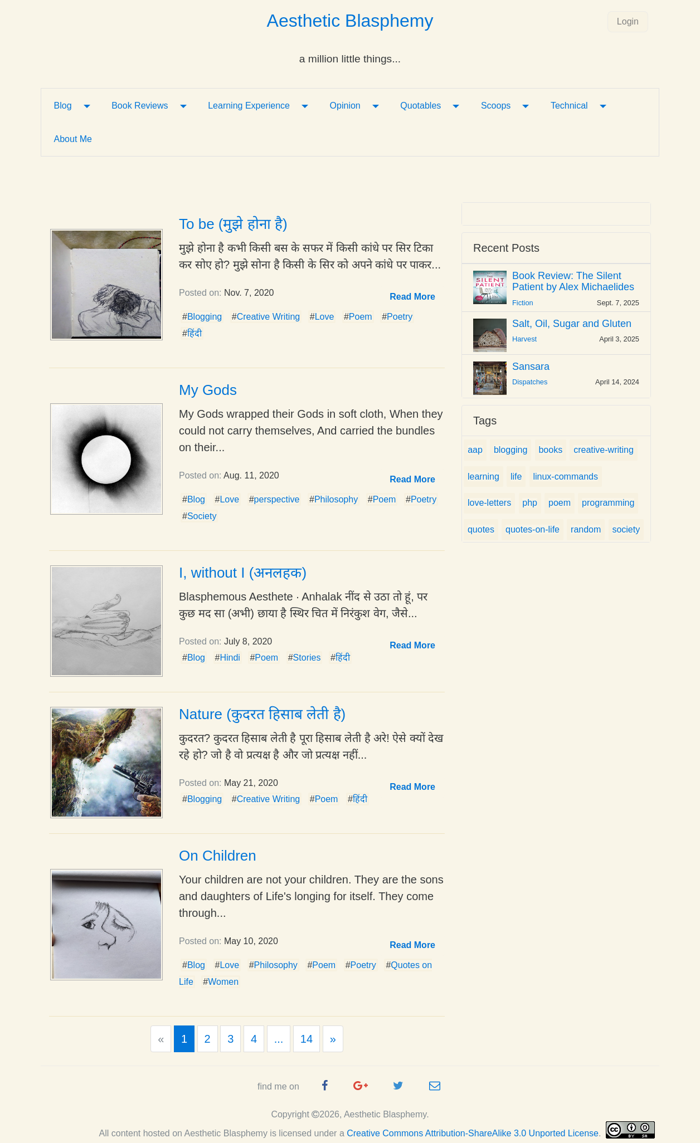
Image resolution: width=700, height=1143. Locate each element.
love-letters (489, 502)
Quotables (420, 105)
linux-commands (565, 476)
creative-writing (603, 450)
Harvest (524, 339)
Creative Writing (268, 316)
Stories (307, 657)
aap (475, 450)
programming (608, 502)
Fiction (522, 303)
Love (324, 316)
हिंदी (194, 333)
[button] (412, 296)
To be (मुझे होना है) (233, 224)
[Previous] (160, 1038)
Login (628, 21)
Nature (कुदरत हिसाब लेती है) (262, 714)
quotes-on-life (532, 529)
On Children (217, 855)
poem (559, 502)
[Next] (333, 1038)
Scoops (496, 105)
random (586, 529)
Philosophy (336, 499)
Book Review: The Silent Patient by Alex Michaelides (573, 281)
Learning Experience (249, 105)
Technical (569, 105)
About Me (73, 139)
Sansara (531, 366)
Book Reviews (139, 105)
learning (483, 476)
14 (306, 1039)
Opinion (345, 105)
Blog (63, 105)
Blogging (204, 316)
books (550, 450)
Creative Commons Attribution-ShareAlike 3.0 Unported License (473, 1133)
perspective (277, 499)
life (516, 476)
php (529, 502)
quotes (481, 529)
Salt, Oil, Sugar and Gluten (571, 323)
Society (201, 516)
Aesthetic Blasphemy (350, 21)
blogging (511, 450)
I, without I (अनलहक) (243, 572)
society (626, 529)
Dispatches (529, 382)
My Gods (208, 390)
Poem (360, 316)
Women (223, 981)
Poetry (399, 316)
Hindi (230, 657)
